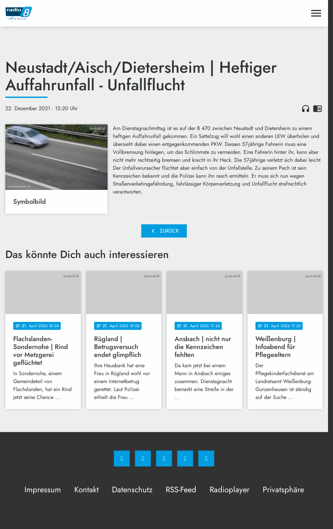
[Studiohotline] (185, 458)
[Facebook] (122, 458)
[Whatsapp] (164, 458)
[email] (206, 458)
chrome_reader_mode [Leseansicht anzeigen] (317, 108)
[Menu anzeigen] (316, 13)
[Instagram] (143, 458)
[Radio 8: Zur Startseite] (84, 13)
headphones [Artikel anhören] (305, 108)
